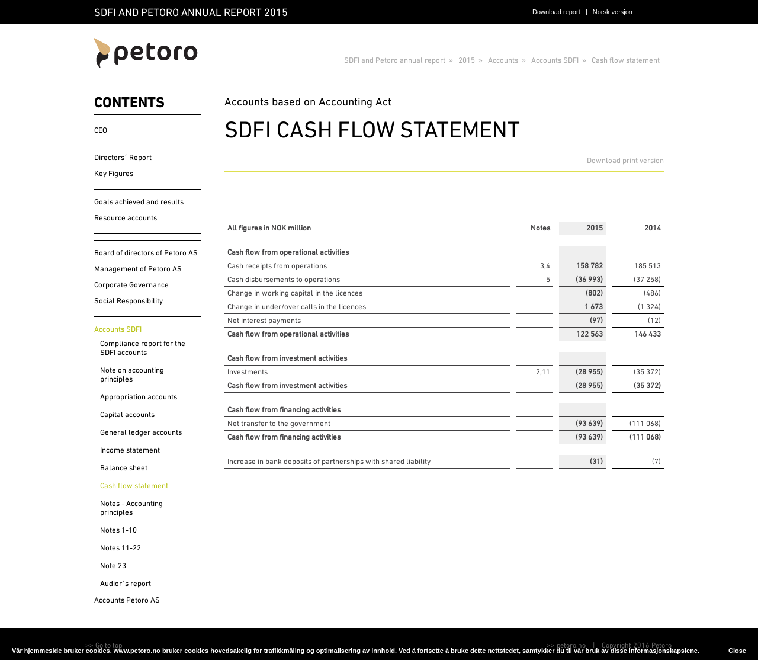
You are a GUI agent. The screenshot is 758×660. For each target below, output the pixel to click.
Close (737, 650)
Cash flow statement (626, 60)
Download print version (625, 160)
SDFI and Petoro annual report (394, 60)
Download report (556, 11)
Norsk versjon (612, 11)
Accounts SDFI (555, 60)
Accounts (503, 60)
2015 (466, 60)
